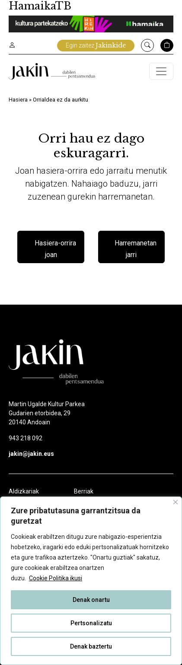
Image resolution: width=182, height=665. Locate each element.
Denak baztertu (91, 646)
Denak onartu (91, 599)
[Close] (175, 502)
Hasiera (18, 99)
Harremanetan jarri (135, 249)
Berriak (83, 491)
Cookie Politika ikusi (55, 578)
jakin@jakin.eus (31, 453)
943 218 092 (25, 438)
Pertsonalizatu (91, 623)
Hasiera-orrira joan (55, 249)
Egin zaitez (96, 45)
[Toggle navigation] (161, 71)
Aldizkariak (24, 491)
